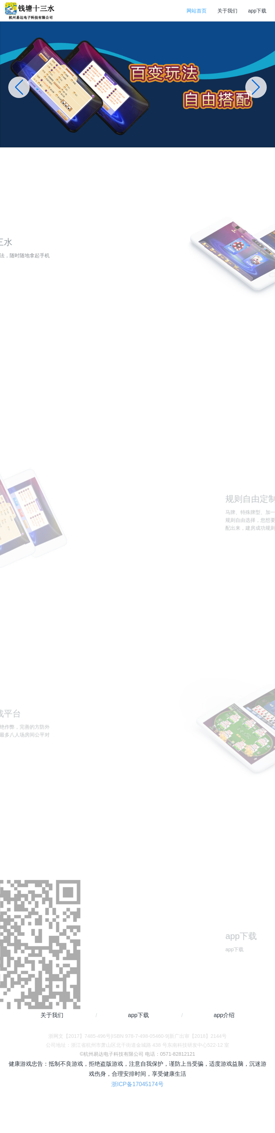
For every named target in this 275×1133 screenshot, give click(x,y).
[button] (256, 87)
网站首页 (197, 11)
